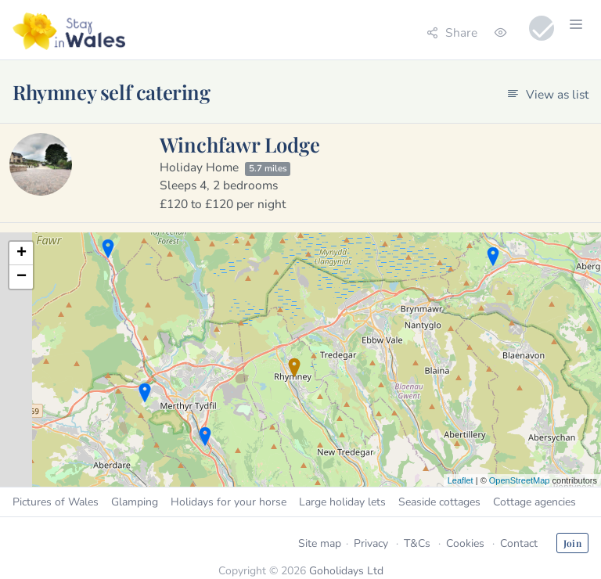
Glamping (134, 501)
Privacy (371, 543)
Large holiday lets (342, 501)
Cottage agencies (534, 501)
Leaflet (460, 480)
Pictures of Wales (56, 501)
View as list (547, 94)
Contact (519, 543)
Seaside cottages (439, 501)
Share (451, 32)
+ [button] (21, 253)
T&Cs (417, 543)
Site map (319, 543)
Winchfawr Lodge (240, 144)
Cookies (465, 543)
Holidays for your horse (228, 501)
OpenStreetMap (519, 480)
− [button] (21, 277)
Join (572, 543)
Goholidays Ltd (346, 570)
